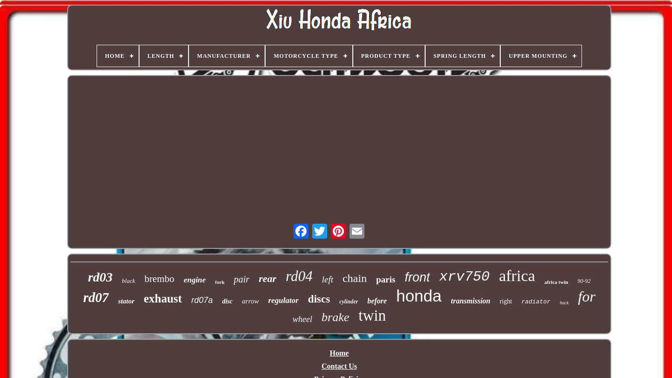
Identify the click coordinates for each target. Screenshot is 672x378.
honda (418, 296)
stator (126, 301)
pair (241, 279)
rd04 (299, 276)
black (128, 280)
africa (517, 275)
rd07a (202, 300)
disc (227, 301)
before (377, 301)
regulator (283, 300)
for (586, 296)
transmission (470, 301)
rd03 (100, 277)
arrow (250, 301)
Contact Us (339, 366)
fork (219, 282)
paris (385, 279)
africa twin (556, 282)
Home (339, 353)
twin (372, 315)
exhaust (163, 298)
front (417, 277)
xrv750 (464, 277)
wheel (302, 319)
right (506, 301)
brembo (159, 278)
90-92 (584, 281)
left (327, 279)
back (564, 302)
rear (267, 278)
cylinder (348, 301)
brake (335, 317)
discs (319, 299)
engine (195, 279)
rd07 (96, 297)
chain (355, 278)
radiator (535, 301)
